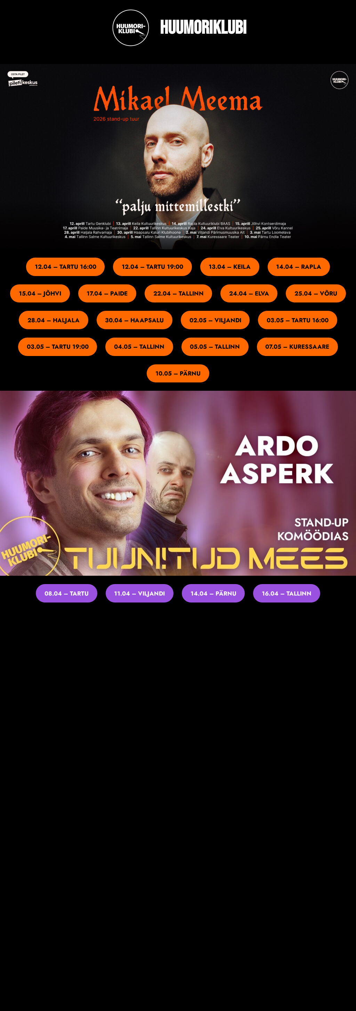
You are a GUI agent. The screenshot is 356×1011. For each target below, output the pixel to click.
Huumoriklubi (203, 28)
